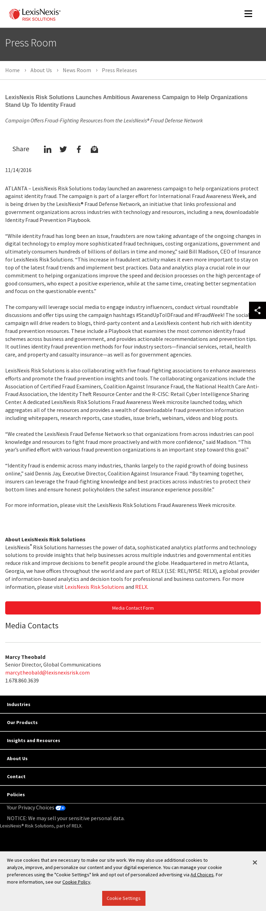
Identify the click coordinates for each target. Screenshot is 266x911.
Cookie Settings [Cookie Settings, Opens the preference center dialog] (124, 898)
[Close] (255, 862)
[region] (133, 881)
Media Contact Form (133, 608)
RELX (141, 586)
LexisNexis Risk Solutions (94, 586)
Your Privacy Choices (36, 807)
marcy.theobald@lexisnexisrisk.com (47, 672)
